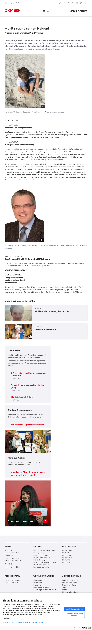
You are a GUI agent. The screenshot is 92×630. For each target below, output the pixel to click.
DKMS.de (19, 3)
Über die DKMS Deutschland (44, 551)
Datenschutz (38, 583)
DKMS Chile (66, 553)
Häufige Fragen (39, 553)
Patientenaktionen (69, 583)
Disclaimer (37, 585)
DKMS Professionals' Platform (44, 562)
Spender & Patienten (70, 580)
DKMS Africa (67, 551)
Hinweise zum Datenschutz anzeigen (31, 622)
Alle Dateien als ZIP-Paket (21, 398)
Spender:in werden (28, 503)
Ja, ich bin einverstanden (74, 609)
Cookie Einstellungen (41, 587)
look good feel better (41, 567)
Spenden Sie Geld (11, 583)
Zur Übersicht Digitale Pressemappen (26, 424)
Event (64, 590)
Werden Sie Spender (12, 580)
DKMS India (66, 555)
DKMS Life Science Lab (42, 555)
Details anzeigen (8, 622)
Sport (64, 587)
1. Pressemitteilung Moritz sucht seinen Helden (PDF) (27, 376)
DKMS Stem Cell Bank (41, 558)
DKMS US (66, 562)
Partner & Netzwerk (69, 585)
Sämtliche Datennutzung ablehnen (74, 615)
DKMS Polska (67, 558)
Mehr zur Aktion (28, 454)
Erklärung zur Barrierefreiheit (44, 590)
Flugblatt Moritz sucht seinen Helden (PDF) (26, 388)
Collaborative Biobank (42, 565)
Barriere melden (12, 567)
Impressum (37, 580)
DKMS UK (66, 560)
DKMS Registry (39, 560)
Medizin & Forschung (70, 592)
